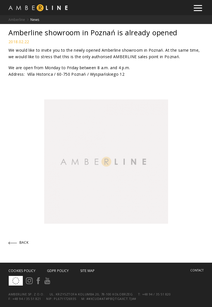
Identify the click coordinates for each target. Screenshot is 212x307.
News (34, 19)
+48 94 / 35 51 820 (156, 294)
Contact (197, 270)
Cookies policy (22, 270)
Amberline (16, 19)
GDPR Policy (58, 270)
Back (18, 242)
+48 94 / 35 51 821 (26, 299)
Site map (87, 270)
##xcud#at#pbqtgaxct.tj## (111, 299)
